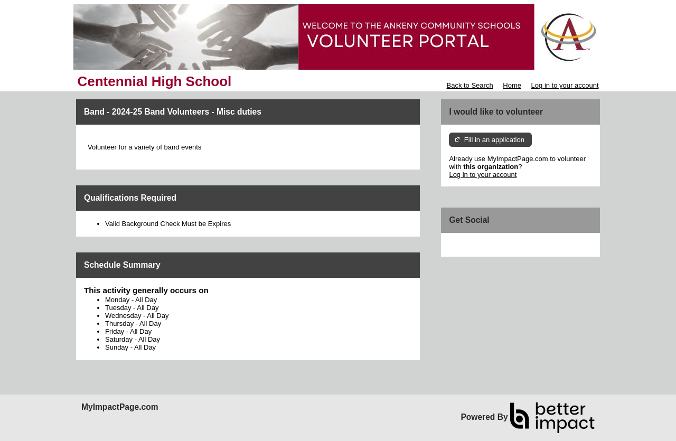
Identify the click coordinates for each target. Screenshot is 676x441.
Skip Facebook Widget (483, 245)
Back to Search (469, 85)
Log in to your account (565, 85)
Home (512, 85)
